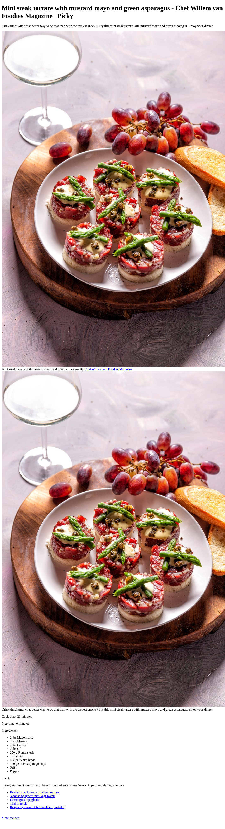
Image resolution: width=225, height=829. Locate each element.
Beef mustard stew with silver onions (34, 792)
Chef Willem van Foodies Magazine (108, 369)
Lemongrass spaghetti (24, 799)
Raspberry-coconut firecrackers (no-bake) (37, 807)
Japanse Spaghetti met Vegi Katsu (32, 796)
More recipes (10, 818)
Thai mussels (18, 803)
